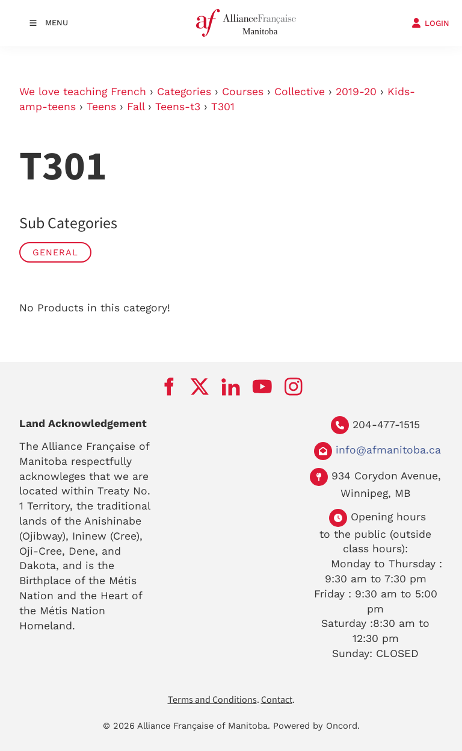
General (55, 252)
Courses (242, 92)
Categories (184, 92)
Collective (299, 92)
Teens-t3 (177, 107)
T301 (223, 107)
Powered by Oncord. (316, 725)
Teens (101, 107)
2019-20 (356, 92)
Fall (135, 107)
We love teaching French (82, 92)
